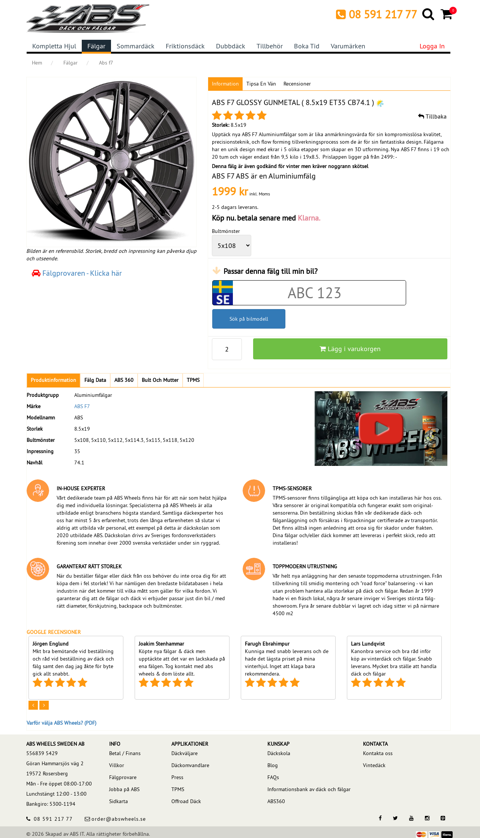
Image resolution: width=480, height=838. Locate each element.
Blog (272, 765)
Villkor (116, 765)
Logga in (432, 46)
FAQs (273, 777)
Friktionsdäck (185, 46)
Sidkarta (118, 801)
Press (177, 777)
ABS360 (276, 801)
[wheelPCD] (231, 245)
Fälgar (96, 46)
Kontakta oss (378, 753)
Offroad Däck (186, 801)
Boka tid (307, 46)
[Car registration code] (315, 293)
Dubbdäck (230, 46)
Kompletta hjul (54, 46)
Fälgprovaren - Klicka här (77, 273)
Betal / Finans (125, 753)
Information (225, 83)
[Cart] (447, 14)
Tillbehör (269, 46)
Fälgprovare (122, 777)
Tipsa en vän (261, 83)
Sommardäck (135, 46)
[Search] (428, 14)
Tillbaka (432, 116)
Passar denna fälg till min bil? (271, 271)
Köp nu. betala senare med (266, 217)
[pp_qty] (227, 349)
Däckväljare (184, 753)
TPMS (177, 789)
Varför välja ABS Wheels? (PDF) (61, 722)
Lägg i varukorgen (350, 348)
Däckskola (278, 753)
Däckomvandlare (190, 765)
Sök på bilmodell (249, 318)
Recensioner (297, 83)
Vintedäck (374, 765)
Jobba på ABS (124, 789)
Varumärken (348, 46)
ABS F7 (82, 406)
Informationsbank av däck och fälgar (309, 789)
